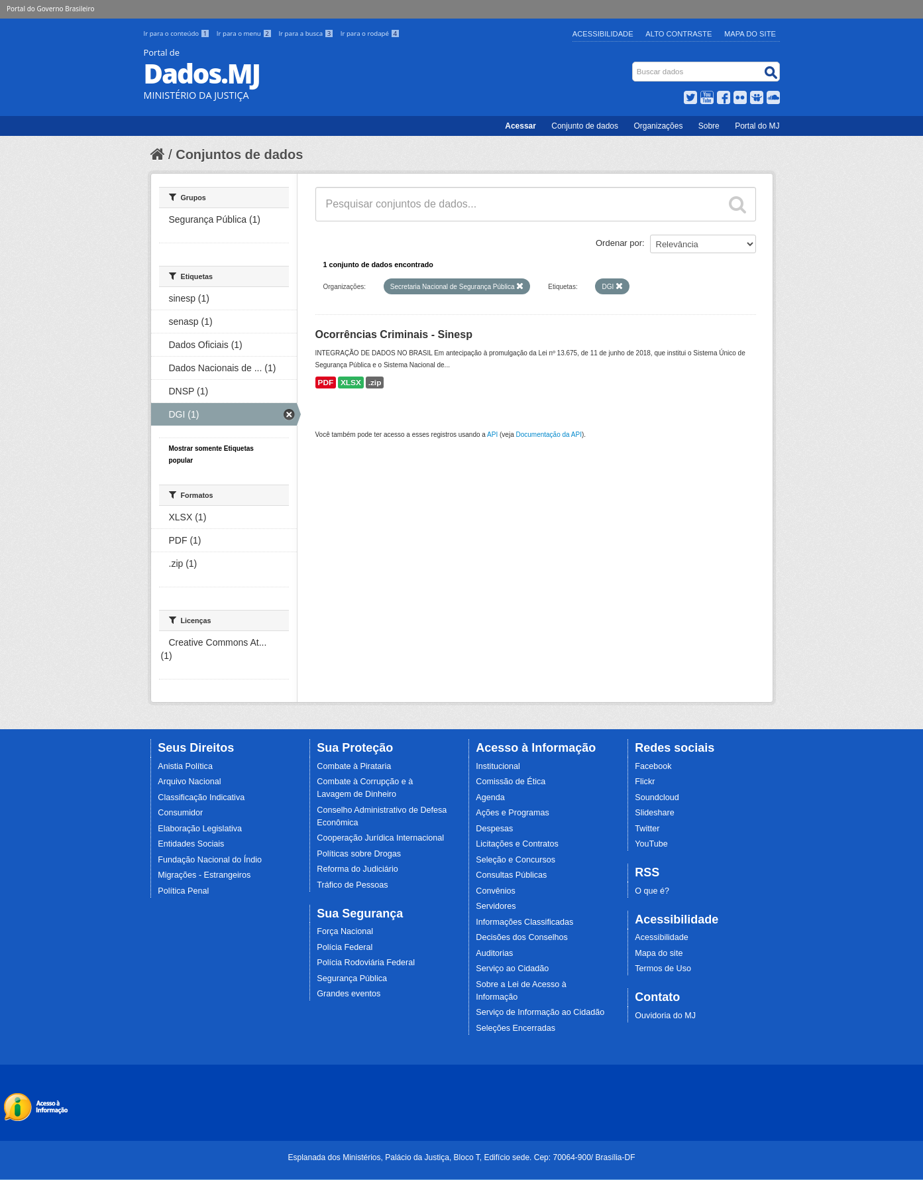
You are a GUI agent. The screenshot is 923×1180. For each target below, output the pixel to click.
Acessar (520, 126)
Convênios (496, 891)
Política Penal (183, 891)
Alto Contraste (678, 34)
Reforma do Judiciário (357, 869)
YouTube (651, 844)
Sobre (709, 126)
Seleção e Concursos (515, 859)
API (492, 434)
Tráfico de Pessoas (352, 885)
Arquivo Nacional (189, 781)
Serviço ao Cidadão (512, 968)
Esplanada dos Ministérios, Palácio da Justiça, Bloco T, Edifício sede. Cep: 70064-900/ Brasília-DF (461, 1157)
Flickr (645, 781)
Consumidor (180, 812)
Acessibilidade (602, 34)
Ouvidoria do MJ (665, 1015)
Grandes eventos (348, 993)
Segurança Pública (352, 978)
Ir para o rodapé (370, 33)
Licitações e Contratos (517, 844)
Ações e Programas (512, 812)
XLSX (351, 382)
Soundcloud (657, 797)
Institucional (498, 766)
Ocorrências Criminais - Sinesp (393, 334)
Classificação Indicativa (201, 797)
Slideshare (655, 812)
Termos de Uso (663, 968)
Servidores (496, 906)
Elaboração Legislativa (200, 828)
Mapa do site (658, 953)
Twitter (647, 828)
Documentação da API (549, 434)
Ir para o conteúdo (177, 33)
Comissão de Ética (510, 781)
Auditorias (494, 953)
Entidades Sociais (191, 844)
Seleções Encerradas (515, 1028)
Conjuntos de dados (239, 154)
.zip (375, 382)
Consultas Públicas (511, 875)
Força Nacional (345, 931)
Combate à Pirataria (354, 766)
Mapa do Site (750, 34)
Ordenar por (619, 243)
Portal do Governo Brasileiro (50, 8)
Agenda (490, 797)
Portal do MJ (757, 126)
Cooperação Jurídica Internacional (380, 838)
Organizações (657, 126)
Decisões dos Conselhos (522, 937)
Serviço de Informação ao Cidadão (540, 1012)
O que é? (652, 891)
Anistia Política (185, 766)
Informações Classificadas (524, 922)
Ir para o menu (245, 33)
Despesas (494, 828)
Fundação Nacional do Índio (210, 859)
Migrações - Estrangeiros (204, 875)
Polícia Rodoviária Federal (366, 962)
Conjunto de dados (584, 126)
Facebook (653, 766)
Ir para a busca (306, 33)
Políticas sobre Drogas (359, 853)
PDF (326, 382)
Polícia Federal (344, 947)
